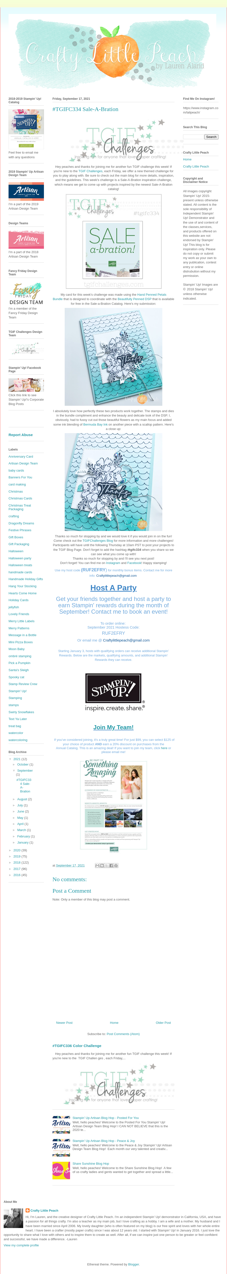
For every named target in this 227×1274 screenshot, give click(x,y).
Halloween (16, 551)
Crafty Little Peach (196, 166)
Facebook (134, 563)
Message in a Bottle (22, 635)
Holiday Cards (19, 600)
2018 (17, 862)
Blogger (133, 1264)
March (22, 830)
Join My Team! (113, 727)
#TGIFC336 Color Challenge (76, 1046)
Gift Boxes (16, 537)
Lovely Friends (19, 614)
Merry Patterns (19, 628)
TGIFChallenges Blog (98, 540)
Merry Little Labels (21, 621)
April (21, 824)
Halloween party (20, 558)
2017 (17, 869)
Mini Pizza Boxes (21, 642)
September (25, 770)
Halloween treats (20, 565)
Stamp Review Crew (23, 684)
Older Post (163, 1023)
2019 (17, 856)
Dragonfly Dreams (21, 523)
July (20, 805)
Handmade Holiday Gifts (26, 579)
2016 (17, 875)
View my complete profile (21, 1245)
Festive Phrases (20, 530)
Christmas (16, 491)
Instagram (113, 563)
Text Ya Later (18, 719)
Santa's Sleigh (19, 670)
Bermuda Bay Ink (95, 424)
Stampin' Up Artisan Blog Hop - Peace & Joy (103, 1141)
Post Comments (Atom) (123, 1034)
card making (17, 484)
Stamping (15, 698)
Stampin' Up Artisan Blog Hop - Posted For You (105, 1118)
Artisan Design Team (23, 463)
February (24, 836)
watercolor (16, 733)
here (164, 748)
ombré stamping (20, 656)
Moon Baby (17, 649)
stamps (14, 705)
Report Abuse (21, 435)
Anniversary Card (21, 456)
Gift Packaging (19, 544)
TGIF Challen (87, 171)
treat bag (15, 726)
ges (100, 171)
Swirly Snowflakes (21, 712)
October (23, 764)
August (22, 799)
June (21, 811)
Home (114, 1023)
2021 (17, 759)
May (20, 818)
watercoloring (18, 740)
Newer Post (64, 1023)
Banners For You (20, 477)
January (23, 842)
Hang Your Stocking (22, 586)
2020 (17, 850)
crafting (14, 516)
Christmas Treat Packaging (20, 507)
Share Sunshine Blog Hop (90, 1163)
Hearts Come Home (23, 593)
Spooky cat (16, 677)
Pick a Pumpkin (20, 663)
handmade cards (20, 572)
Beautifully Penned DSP (135, 299)
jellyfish (14, 607)
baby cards (16, 470)
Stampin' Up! (18, 691)
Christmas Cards (20, 498)
